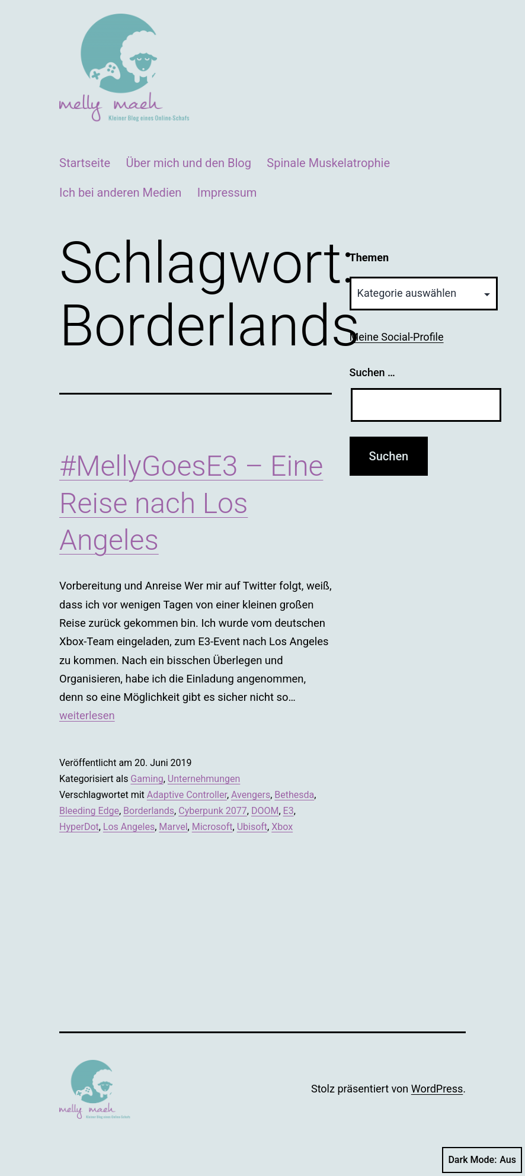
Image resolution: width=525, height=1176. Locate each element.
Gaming (146, 778)
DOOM (264, 810)
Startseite (84, 163)
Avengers (250, 794)
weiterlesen (87, 715)
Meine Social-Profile (397, 337)
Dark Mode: (482, 1160)
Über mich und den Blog (188, 163)
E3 (288, 810)
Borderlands (148, 810)
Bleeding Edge (89, 810)
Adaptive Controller (187, 794)
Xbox (282, 826)
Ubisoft (252, 826)
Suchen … (372, 372)
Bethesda (294, 794)
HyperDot (79, 826)
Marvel (173, 826)
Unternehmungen (204, 778)
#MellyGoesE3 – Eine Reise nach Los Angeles (191, 503)
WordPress (437, 1088)
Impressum (227, 192)
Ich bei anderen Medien (120, 192)
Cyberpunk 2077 (212, 810)
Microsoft (212, 826)
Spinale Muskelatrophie (328, 163)
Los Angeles (129, 826)
